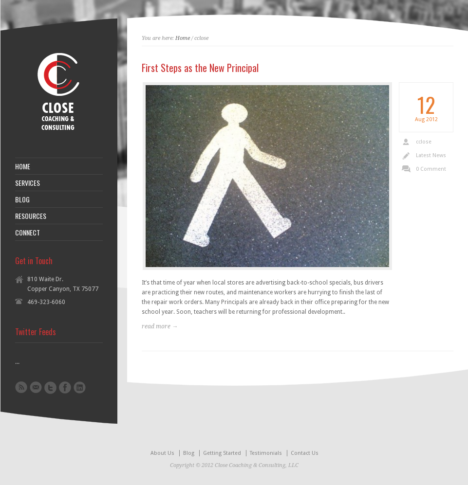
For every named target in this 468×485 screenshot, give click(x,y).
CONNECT (27, 232)
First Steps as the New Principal (200, 67)
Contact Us (304, 453)
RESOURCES (30, 216)
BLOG (22, 199)
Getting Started (222, 453)
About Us (162, 453)
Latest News (431, 155)
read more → (160, 326)
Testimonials (266, 453)
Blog (188, 453)
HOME (22, 166)
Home (182, 38)
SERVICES (27, 183)
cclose (423, 142)
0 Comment (431, 169)
